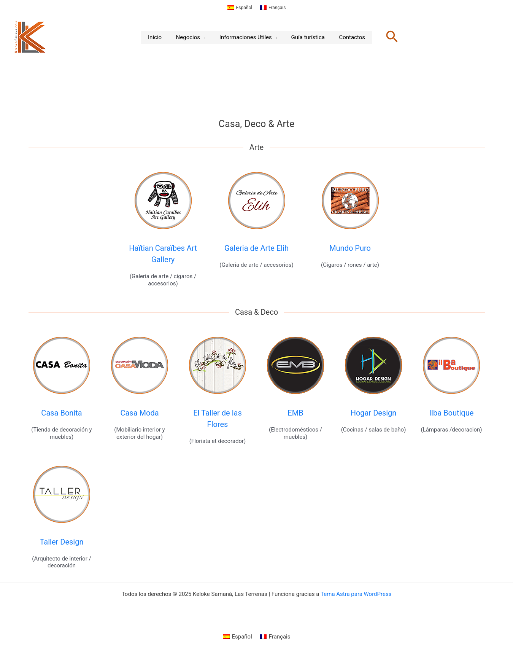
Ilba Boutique (451, 412)
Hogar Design (374, 412)
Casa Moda (139, 412)
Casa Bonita (61, 412)
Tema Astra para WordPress (356, 594)
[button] (384, 37)
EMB (295, 412)
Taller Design (62, 541)
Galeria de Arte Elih (256, 248)
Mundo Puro (350, 248)
